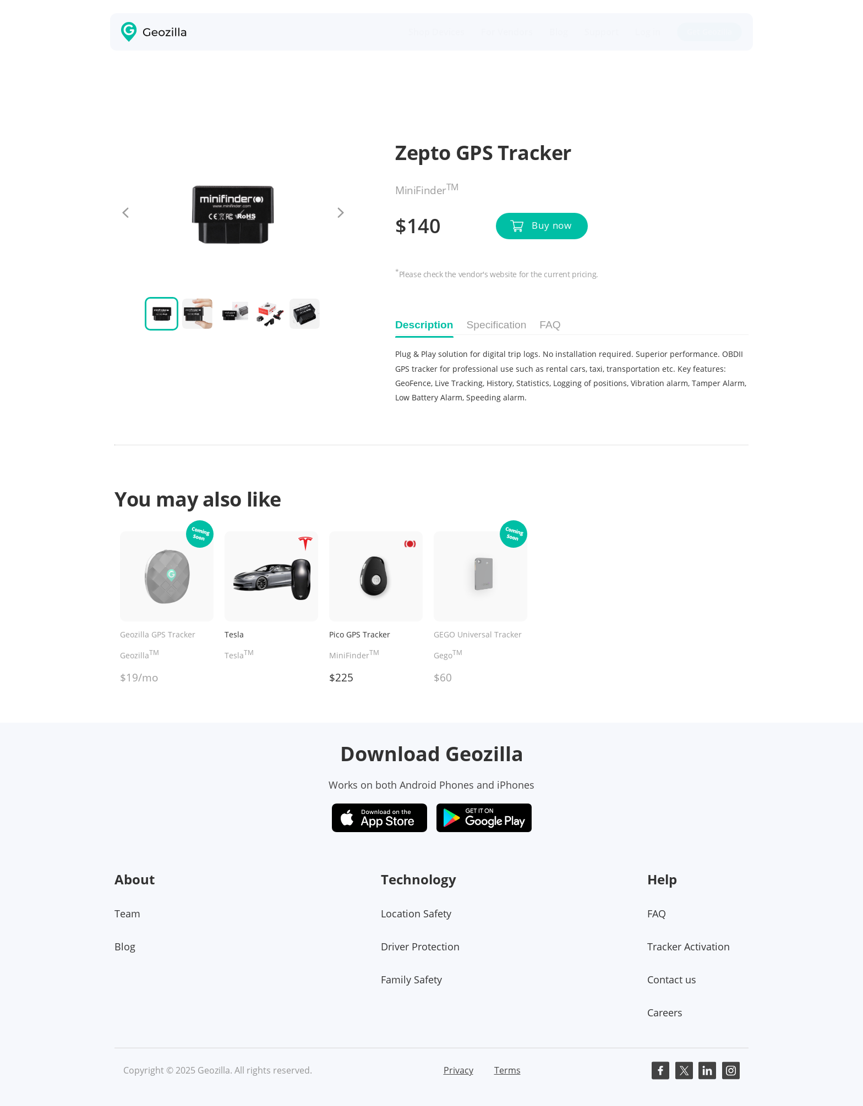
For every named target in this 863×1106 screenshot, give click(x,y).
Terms (507, 1070)
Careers (664, 1012)
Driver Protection (420, 946)
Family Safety (411, 979)
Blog (558, 32)
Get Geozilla (709, 31)
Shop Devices (436, 32)
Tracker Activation (688, 946)
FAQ (656, 913)
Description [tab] (424, 325)
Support (602, 32)
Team (127, 913)
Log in (647, 32)
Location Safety (416, 913)
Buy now (552, 225)
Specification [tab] (497, 325)
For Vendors (507, 32)
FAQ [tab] (549, 325)
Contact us (671, 979)
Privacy (458, 1070)
